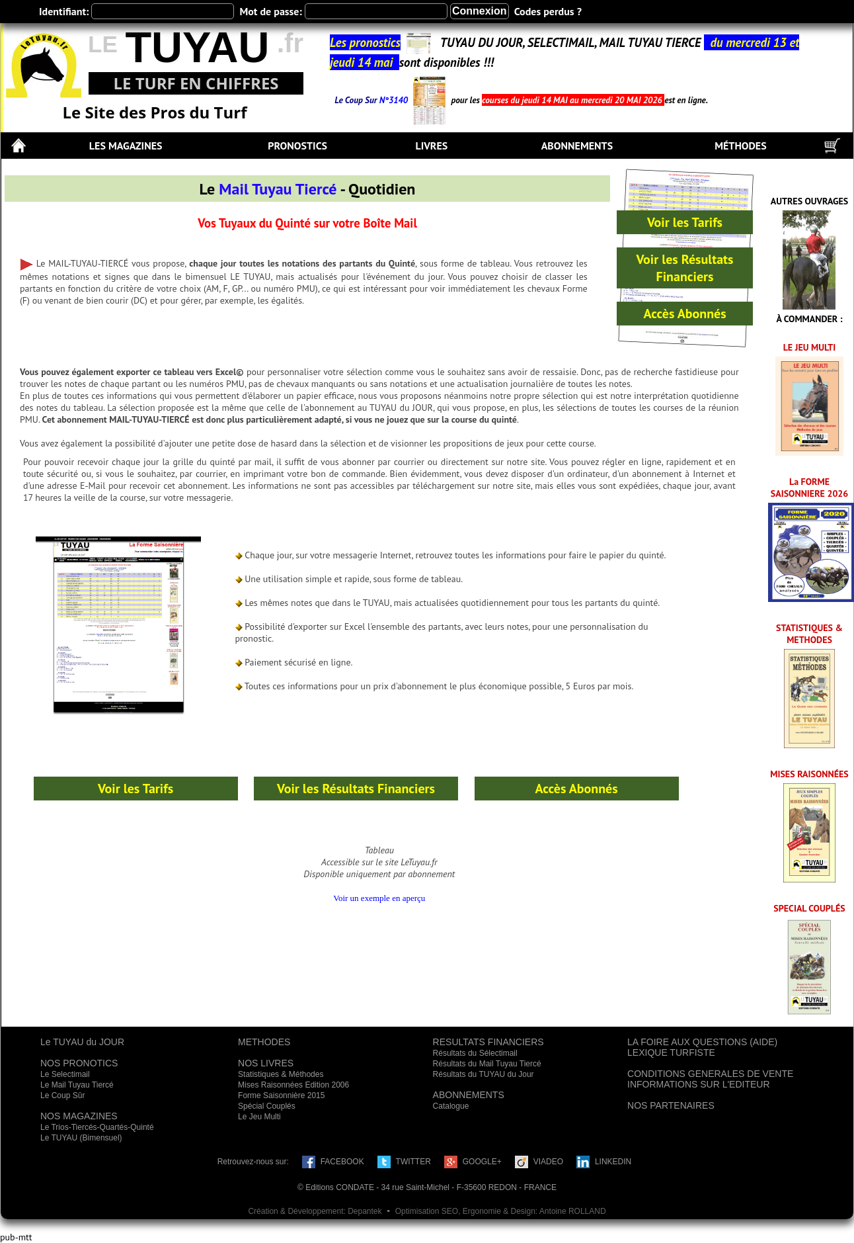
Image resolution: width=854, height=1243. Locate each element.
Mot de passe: (270, 11)
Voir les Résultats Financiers (685, 268)
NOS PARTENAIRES (671, 1105)
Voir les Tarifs (684, 222)
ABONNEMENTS (577, 145)
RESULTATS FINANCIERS (488, 1042)
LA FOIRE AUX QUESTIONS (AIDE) (702, 1042)
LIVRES (431, 145)
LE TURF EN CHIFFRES (195, 83)
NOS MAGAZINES (79, 1116)
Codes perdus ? (548, 11)
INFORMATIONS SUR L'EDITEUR (698, 1084)
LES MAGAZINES (126, 145)
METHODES (264, 1042)
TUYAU (197, 47)
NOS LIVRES (265, 1063)
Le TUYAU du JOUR (82, 1042)
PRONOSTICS (297, 145)
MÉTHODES (741, 145)
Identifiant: (63, 11)
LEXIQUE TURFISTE (671, 1052)
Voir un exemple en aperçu (379, 898)
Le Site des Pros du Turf (155, 112)
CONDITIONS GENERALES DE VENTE (710, 1073)
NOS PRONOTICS (79, 1063)
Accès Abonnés (684, 313)
